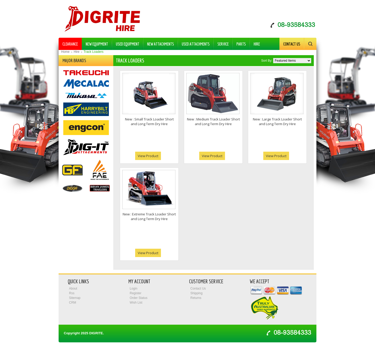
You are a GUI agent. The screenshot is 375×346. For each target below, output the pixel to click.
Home (65, 52)
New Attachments (159, 43)
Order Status (138, 298)
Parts (240, 43)
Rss (71, 293)
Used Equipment (126, 43)
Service (223, 44)
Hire (255, 43)
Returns (195, 298)
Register (135, 293)
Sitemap (74, 298)
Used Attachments (194, 43)
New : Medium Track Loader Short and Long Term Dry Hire (213, 121)
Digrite (96, 333)
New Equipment (95, 43)
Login (133, 288)
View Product (148, 155)
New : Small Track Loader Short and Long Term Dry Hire (149, 121)
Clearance (70, 44)
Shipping (196, 293)
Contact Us (291, 44)
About (73, 288)
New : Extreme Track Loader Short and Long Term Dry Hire (149, 216)
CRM (72, 302)
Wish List (136, 302)
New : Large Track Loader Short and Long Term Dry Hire (277, 121)
